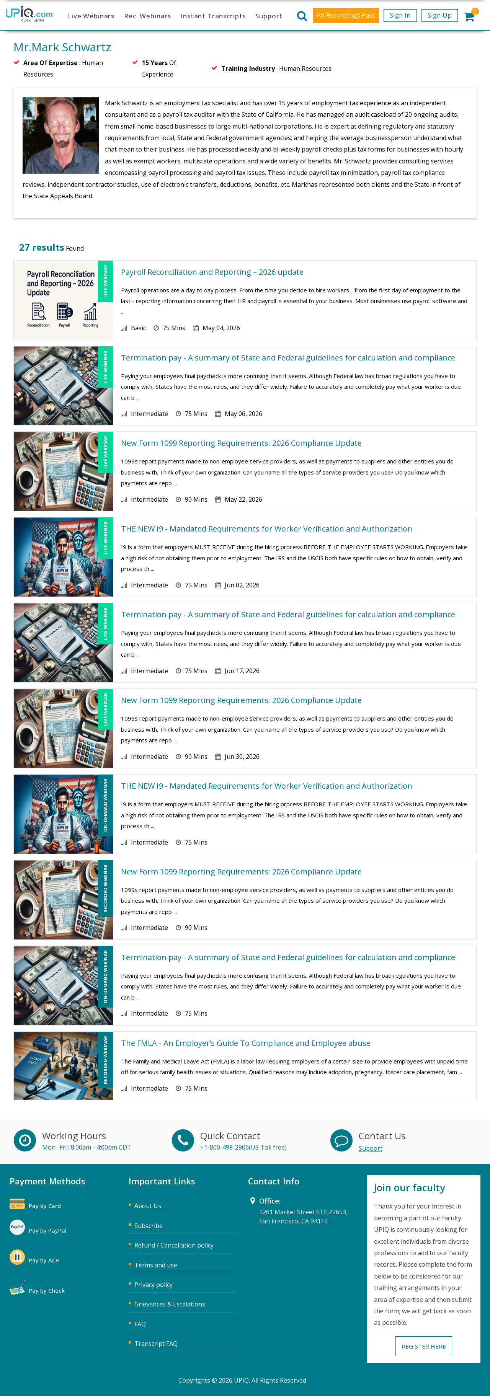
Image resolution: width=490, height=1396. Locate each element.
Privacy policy (153, 1284)
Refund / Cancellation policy (174, 1245)
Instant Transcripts (213, 15)
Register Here (424, 1346)
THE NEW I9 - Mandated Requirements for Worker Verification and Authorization (266, 529)
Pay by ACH (44, 1260)
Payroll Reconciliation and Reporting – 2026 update (212, 272)
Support (269, 15)
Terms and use (155, 1265)
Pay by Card (45, 1206)
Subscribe (148, 1226)
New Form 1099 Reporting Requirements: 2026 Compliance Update (241, 443)
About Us (147, 1206)
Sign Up (440, 15)
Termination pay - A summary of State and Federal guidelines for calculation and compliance (288, 357)
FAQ (140, 1324)
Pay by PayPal (48, 1230)
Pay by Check (47, 1290)
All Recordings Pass (346, 15)
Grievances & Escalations (169, 1304)
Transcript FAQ (156, 1343)
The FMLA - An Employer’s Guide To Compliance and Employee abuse (246, 1043)
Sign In (400, 15)
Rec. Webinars (147, 15)
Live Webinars (91, 15)
